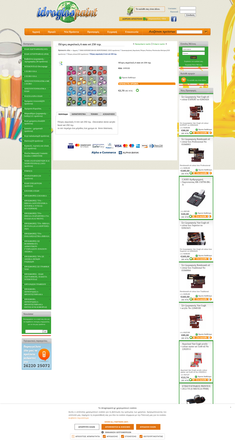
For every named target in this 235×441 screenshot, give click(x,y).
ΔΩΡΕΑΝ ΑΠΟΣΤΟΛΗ (132, 18)
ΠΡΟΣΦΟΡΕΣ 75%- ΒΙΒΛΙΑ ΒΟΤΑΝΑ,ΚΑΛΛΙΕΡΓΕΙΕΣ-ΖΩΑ (37, 226)
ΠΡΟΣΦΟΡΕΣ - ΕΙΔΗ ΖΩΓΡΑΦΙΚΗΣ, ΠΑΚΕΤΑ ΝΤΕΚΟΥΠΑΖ (35, 277)
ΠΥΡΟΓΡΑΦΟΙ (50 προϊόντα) (32, 177)
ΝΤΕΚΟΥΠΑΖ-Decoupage (35, 66)
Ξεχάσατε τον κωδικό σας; (193, 61)
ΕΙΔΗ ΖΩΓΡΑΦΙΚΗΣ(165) (35, 49)
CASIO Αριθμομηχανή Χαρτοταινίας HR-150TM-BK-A (196, 182)
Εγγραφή (112, 32)
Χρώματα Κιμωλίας (32, 108)
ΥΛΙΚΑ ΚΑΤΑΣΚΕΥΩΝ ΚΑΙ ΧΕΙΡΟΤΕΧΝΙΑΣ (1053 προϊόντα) (37, 163)
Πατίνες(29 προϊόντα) (33, 141)
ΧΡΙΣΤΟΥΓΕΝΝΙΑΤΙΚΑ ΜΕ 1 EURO (36, 82)
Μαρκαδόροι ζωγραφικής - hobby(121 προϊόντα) (35, 114)
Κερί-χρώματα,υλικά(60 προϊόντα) (34, 122)
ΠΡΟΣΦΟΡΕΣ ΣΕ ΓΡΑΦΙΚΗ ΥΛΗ (36, 267)
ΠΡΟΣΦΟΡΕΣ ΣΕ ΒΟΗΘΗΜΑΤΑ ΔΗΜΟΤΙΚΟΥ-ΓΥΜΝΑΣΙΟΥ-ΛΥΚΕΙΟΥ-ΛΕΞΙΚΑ (35, 246)
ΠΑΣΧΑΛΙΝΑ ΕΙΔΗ (33, 96)
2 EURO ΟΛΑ (30, 76)
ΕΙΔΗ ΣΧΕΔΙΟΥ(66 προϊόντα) (33, 184)
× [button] (230, 407)
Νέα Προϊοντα (71, 32)
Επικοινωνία (131, 32)
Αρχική (36, 32)
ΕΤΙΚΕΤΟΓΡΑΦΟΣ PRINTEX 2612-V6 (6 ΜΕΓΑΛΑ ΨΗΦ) (196, 387)
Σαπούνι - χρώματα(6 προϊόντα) (33, 129)
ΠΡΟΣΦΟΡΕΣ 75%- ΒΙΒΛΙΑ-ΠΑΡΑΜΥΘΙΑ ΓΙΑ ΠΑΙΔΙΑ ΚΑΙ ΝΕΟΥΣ (36, 216)
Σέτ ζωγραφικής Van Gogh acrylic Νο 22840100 (193, 306)
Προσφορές (93, 32)
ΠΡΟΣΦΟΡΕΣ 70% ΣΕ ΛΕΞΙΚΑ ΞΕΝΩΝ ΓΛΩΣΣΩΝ (34, 259)
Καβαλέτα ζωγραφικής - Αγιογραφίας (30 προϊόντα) (35, 60)
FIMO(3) (28, 171)
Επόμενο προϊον (159, 44)
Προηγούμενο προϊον (143, 44)
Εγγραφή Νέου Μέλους (193, 65)
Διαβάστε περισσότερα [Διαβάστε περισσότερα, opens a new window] (79, 418)
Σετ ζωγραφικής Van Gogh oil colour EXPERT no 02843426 (195, 98)
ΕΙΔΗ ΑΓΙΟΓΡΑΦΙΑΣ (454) (36, 54)
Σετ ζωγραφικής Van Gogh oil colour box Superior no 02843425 (195, 225)
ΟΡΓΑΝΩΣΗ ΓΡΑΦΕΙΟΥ (35, 284)
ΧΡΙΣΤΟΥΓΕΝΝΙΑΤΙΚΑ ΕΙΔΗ (35, 89)
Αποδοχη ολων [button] (148, 427)
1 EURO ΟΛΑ (30, 71)
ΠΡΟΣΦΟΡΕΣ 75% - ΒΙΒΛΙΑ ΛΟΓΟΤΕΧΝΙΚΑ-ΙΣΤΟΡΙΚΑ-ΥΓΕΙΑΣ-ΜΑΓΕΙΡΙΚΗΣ (36, 204)
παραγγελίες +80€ (154, 18)
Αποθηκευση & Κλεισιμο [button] (117, 427)
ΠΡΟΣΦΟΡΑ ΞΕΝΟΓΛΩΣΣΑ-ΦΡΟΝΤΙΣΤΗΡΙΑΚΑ (33, 292)
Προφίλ (52, 32)
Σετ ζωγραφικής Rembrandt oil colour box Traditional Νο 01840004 (195, 268)
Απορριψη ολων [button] (86, 427)
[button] (117, 422)
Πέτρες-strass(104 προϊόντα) (77, 54)
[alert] (117, 422)
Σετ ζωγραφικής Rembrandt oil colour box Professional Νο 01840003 (195, 142)
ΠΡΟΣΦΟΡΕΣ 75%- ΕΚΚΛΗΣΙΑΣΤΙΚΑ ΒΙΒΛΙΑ (36, 234)
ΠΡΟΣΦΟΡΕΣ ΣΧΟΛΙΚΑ (35, 195)
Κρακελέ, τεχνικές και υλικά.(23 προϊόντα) (36, 147)
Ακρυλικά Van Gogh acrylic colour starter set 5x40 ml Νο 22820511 (195, 346)
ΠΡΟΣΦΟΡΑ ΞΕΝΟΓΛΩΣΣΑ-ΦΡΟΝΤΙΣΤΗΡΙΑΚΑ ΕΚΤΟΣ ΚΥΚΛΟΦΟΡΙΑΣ (35, 303)
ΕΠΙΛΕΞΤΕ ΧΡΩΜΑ (130, 83)
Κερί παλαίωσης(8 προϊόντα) (36, 136)
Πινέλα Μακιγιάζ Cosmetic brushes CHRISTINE (36, 154)
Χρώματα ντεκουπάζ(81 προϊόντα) (34, 102)
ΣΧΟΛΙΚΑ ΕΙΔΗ (31, 191)
